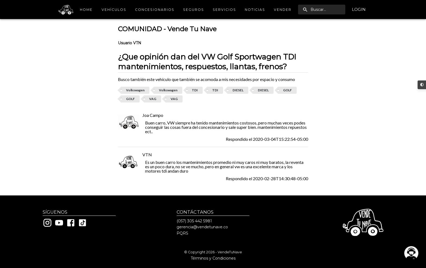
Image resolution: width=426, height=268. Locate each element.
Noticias (255, 9)
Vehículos (114, 9)
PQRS (182, 233)
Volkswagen (135, 90)
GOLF (287, 90)
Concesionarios (155, 9)
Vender (283, 9)
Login (359, 9)
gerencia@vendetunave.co (202, 227)
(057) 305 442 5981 (194, 221)
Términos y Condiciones (213, 258)
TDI (195, 90)
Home (86, 9)
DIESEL (238, 90)
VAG (152, 99)
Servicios (224, 9)
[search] (321, 9)
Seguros (193, 9)
